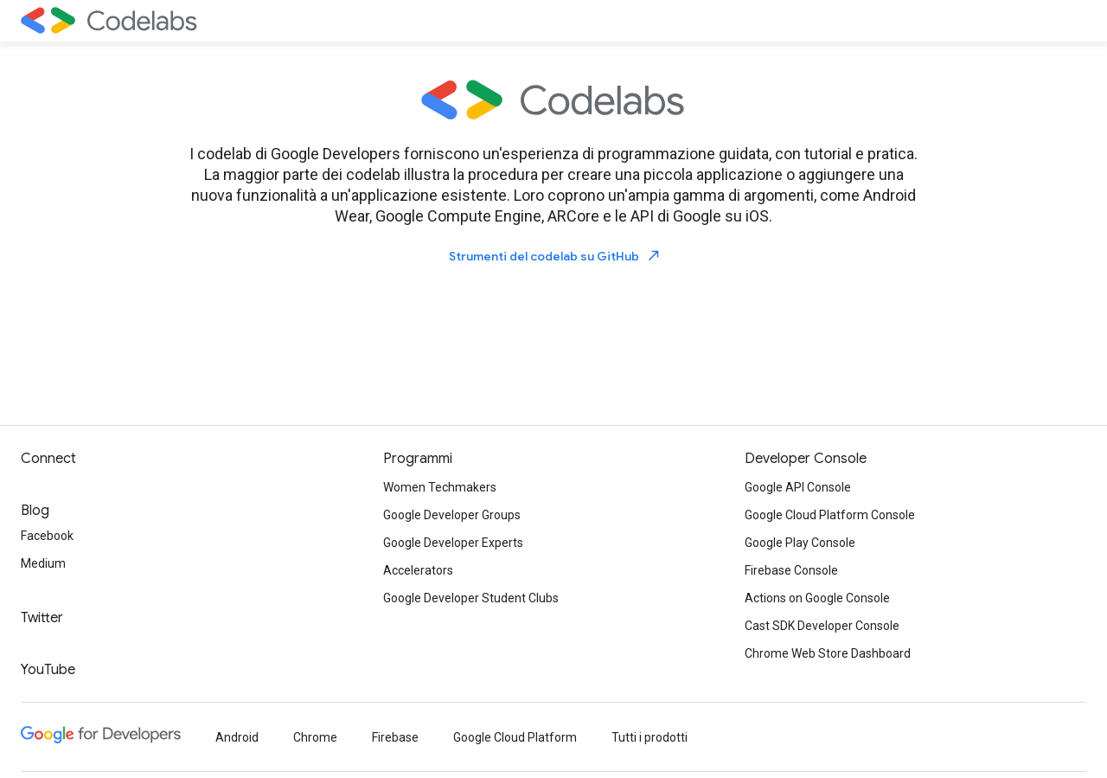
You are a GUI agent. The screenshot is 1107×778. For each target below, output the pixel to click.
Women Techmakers (439, 487)
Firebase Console (791, 570)
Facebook (47, 536)
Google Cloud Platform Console (830, 515)
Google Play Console (800, 543)
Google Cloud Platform (515, 737)
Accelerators (418, 570)
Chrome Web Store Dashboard (828, 653)
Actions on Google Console (817, 598)
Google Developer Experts (453, 543)
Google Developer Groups (452, 515)
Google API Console (798, 487)
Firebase (395, 737)
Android (237, 737)
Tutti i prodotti (649, 737)
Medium (43, 563)
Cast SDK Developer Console (822, 626)
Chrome (315, 737)
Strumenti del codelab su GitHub (555, 256)
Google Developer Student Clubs (471, 598)
